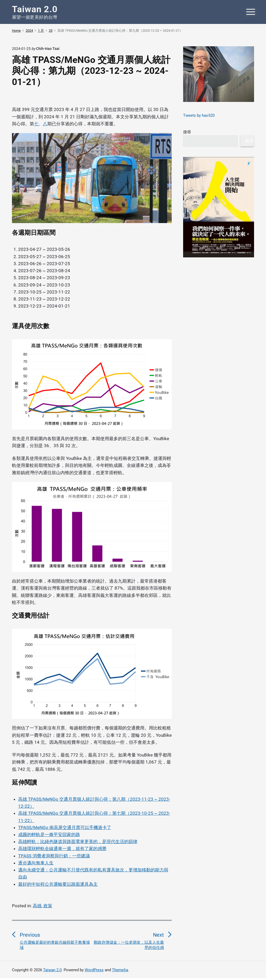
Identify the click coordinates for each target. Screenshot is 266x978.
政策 (47, 905)
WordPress (94, 970)
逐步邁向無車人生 (36, 862)
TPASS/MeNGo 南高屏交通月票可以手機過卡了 (64, 827)
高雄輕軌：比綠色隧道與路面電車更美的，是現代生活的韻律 (77, 841)
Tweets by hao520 (199, 115)
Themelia (120, 970)
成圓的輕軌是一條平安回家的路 (49, 834)
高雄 (37, 905)
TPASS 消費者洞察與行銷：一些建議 (54, 855)
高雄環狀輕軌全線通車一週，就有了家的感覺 (62, 848)
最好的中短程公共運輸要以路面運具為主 (58, 884)
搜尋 (187, 132)
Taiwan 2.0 (52, 970)
